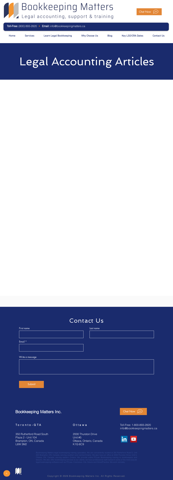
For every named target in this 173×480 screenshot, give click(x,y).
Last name (94, 328)
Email (22, 341)
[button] (149, 11)
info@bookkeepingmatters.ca (67, 26)
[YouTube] (133, 439)
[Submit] (31, 384)
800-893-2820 (142, 425)
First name (24, 328)
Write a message (27, 357)
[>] (6, 473)
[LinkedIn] (124, 439)
